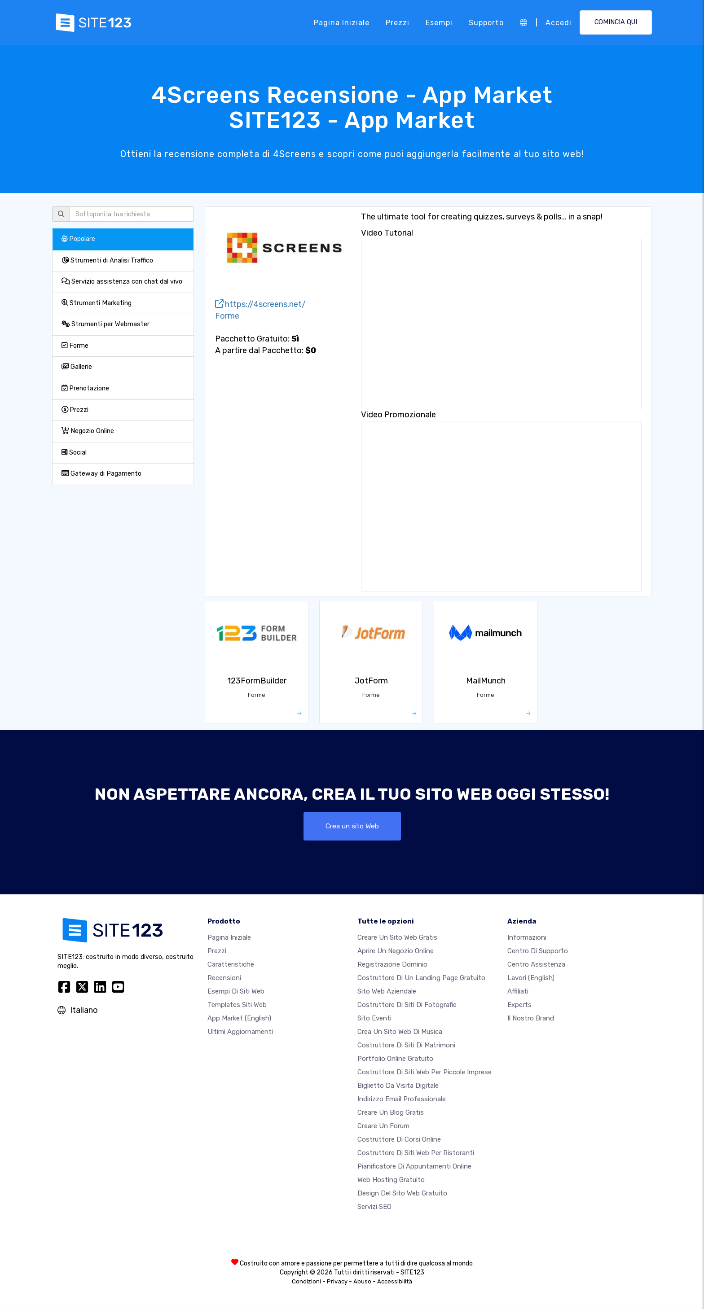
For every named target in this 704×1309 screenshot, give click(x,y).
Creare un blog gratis (390, 1113)
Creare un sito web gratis (397, 938)
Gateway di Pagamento (101, 473)
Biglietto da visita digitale (398, 1086)
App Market (239, 1019)
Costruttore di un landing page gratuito (421, 978)
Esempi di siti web (235, 992)
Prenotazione (85, 388)
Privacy (337, 1281)
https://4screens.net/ (260, 304)
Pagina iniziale (342, 22)
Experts (519, 1005)
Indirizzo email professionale (401, 1099)
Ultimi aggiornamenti (240, 1032)
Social (74, 452)
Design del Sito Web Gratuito (402, 1194)
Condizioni (306, 1281)
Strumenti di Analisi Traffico (107, 260)
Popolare (78, 239)
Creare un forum (383, 1126)
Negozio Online (88, 431)
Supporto (486, 22)
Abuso (362, 1281)
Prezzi (397, 22)
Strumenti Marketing (97, 303)
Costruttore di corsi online (399, 1140)
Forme (75, 346)
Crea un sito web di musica (399, 1032)
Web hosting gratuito (391, 1180)
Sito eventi (374, 1019)
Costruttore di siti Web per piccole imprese (424, 1072)
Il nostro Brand (530, 1019)
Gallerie (77, 367)
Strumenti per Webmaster (106, 324)
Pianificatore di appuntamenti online (414, 1167)
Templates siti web (237, 1005)
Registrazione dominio (392, 965)
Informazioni (526, 938)
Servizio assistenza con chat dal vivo (122, 281)
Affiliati (517, 992)
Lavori (530, 978)
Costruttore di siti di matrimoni (406, 1046)
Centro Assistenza (536, 965)
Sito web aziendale (386, 992)
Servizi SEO (374, 1207)
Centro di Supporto (537, 951)
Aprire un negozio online (395, 951)
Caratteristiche (230, 965)
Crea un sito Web (352, 826)
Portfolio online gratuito (395, 1059)
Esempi (439, 22)
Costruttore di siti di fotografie (407, 1005)
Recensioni (224, 978)
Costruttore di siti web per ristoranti (415, 1153)
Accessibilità (394, 1281)
